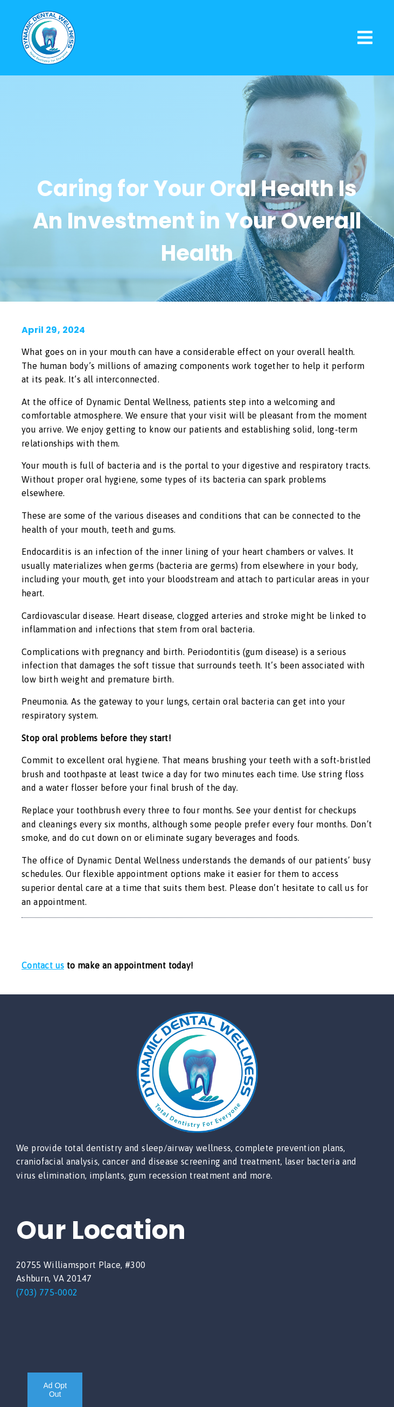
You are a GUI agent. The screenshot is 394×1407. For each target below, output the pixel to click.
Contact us (43, 965)
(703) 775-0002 (47, 1292)
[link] (48, 61)
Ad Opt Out (55, 1389)
